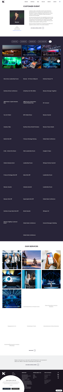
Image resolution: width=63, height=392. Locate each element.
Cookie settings (15, 388)
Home (13, 372)
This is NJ (43, 1)
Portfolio (32, 1)
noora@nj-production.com (17, 30)
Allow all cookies (7, 388)
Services (26, 1)
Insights (49, 1)
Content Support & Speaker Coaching (25, 379)
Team (38, 1)
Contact (54, 1)
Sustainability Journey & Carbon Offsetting (26, 388)
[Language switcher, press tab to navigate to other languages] (60, 1)
